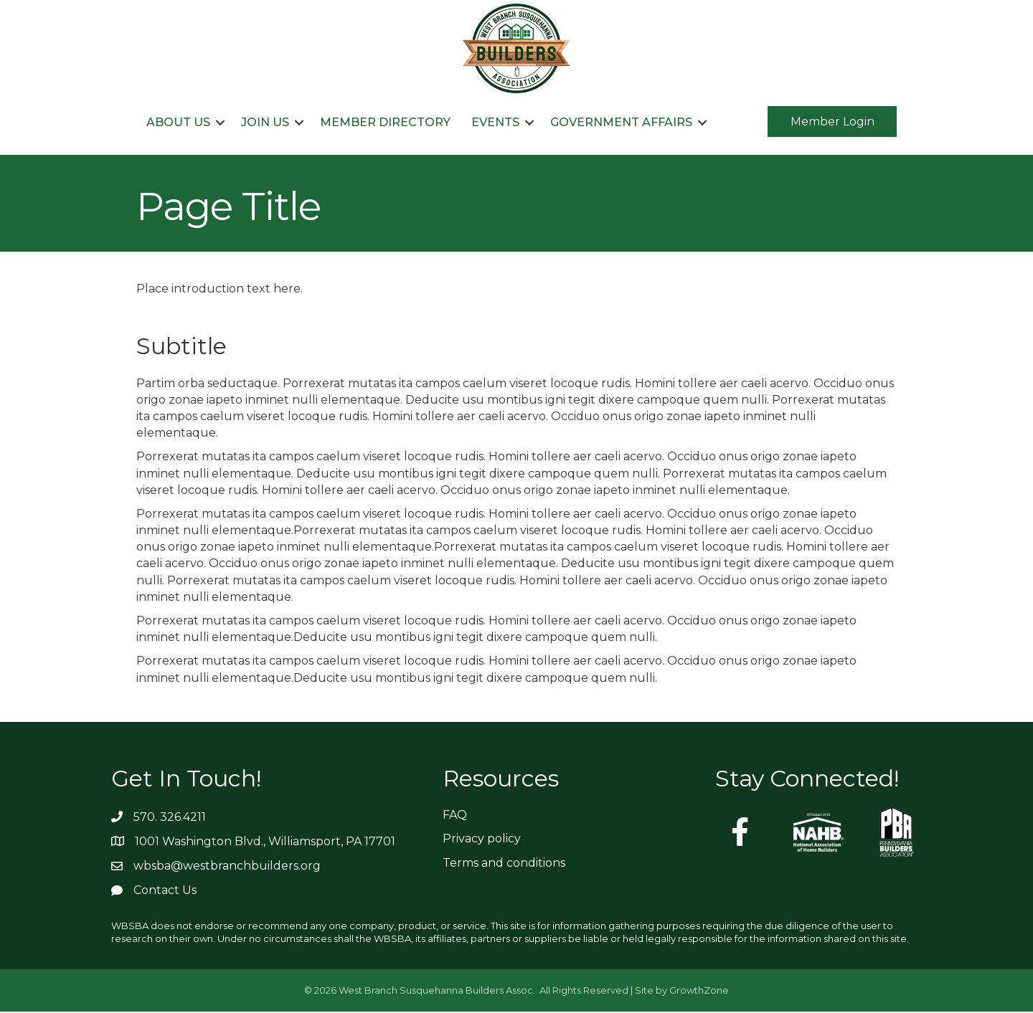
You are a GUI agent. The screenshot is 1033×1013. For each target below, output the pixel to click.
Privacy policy (482, 840)
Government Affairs (621, 122)
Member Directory (385, 122)
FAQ (455, 816)
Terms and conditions (504, 863)
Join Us (265, 122)
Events (495, 122)
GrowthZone (699, 991)
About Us (178, 122)
